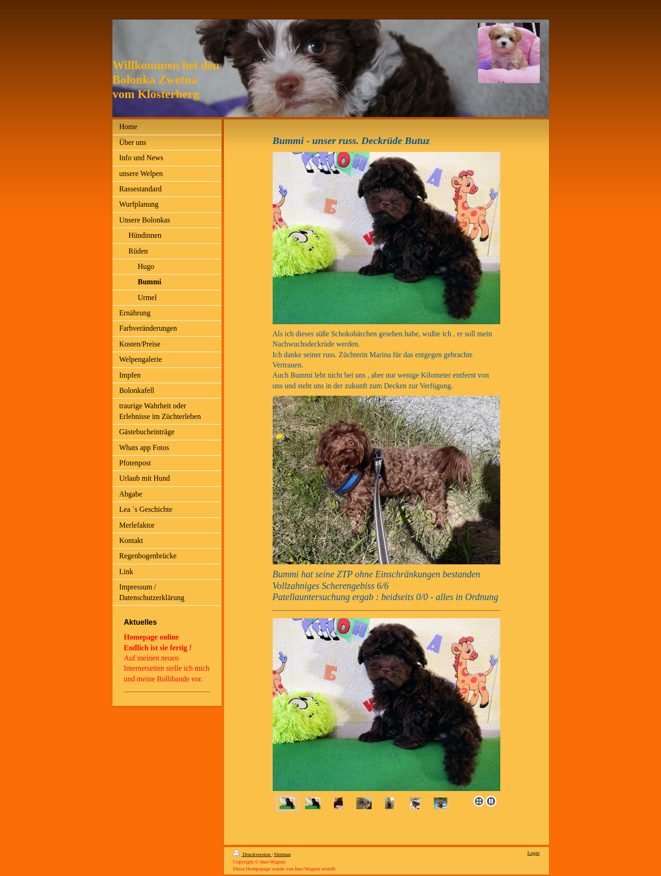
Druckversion (252, 854)
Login (533, 853)
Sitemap (282, 854)
